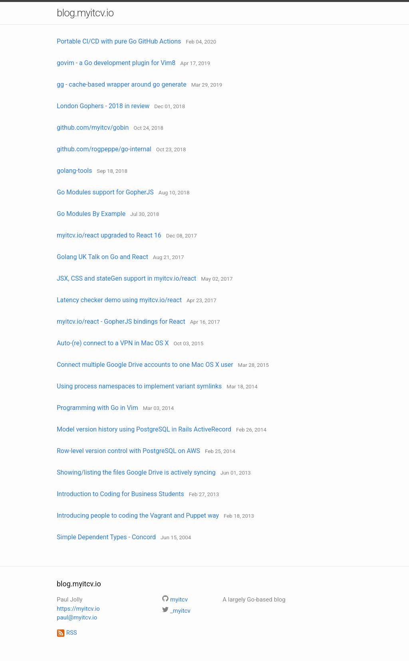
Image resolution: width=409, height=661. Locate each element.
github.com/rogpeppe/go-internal (104, 149)
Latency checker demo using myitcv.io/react (119, 300)
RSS (67, 632)
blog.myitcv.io (85, 13)
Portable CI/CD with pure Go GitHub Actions (119, 41)
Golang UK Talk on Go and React (102, 257)
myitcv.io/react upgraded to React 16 (109, 235)
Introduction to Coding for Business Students (120, 494)
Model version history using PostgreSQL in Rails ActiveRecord (144, 429)
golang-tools (74, 170)
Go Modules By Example (91, 214)
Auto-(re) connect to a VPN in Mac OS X (113, 343)
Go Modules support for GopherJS (105, 192)
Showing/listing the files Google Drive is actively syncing (136, 472)
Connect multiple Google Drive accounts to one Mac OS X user (145, 364)
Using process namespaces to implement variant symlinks (139, 386)
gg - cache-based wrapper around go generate (122, 84)
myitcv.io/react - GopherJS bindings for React (121, 321)
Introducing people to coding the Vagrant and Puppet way (138, 515)
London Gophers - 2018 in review (103, 106)
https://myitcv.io (78, 608)
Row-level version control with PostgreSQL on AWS (128, 451)
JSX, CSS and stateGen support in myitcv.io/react (126, 278)
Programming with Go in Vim (97, 408)
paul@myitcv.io (77, 617)
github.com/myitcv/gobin (93, 127)
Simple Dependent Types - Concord (106, 537)
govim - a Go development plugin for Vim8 (116, 63)
